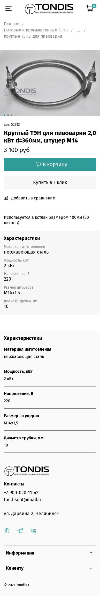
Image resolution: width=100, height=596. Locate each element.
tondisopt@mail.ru (23, 499)
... (78, 30)
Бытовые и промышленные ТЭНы (36, 30)
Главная (11, 23)
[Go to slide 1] (4, 115)
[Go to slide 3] (11, 115)
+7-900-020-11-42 (21, 493)
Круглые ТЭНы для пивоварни (33, 36)
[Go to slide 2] (8, 115)
